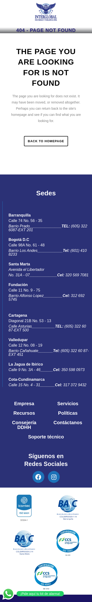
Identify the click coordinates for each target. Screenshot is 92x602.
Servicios (67, 403)
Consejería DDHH (24, 425)
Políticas (68, 413)
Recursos (24, 413)
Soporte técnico (46, 436)
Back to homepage (46, 141)
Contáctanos (67, 422)
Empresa (24, 403)
